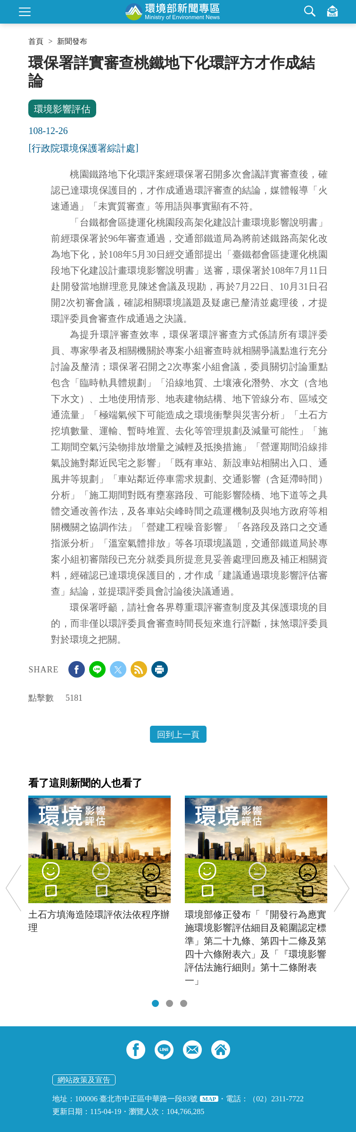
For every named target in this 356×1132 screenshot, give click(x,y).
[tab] (155, 1003)
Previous (13, 888)
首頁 (35, 41)
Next (341, 888)
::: (31, 57)
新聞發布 (72, 41)
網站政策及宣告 (84, 1080)
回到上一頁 (178, 734)
